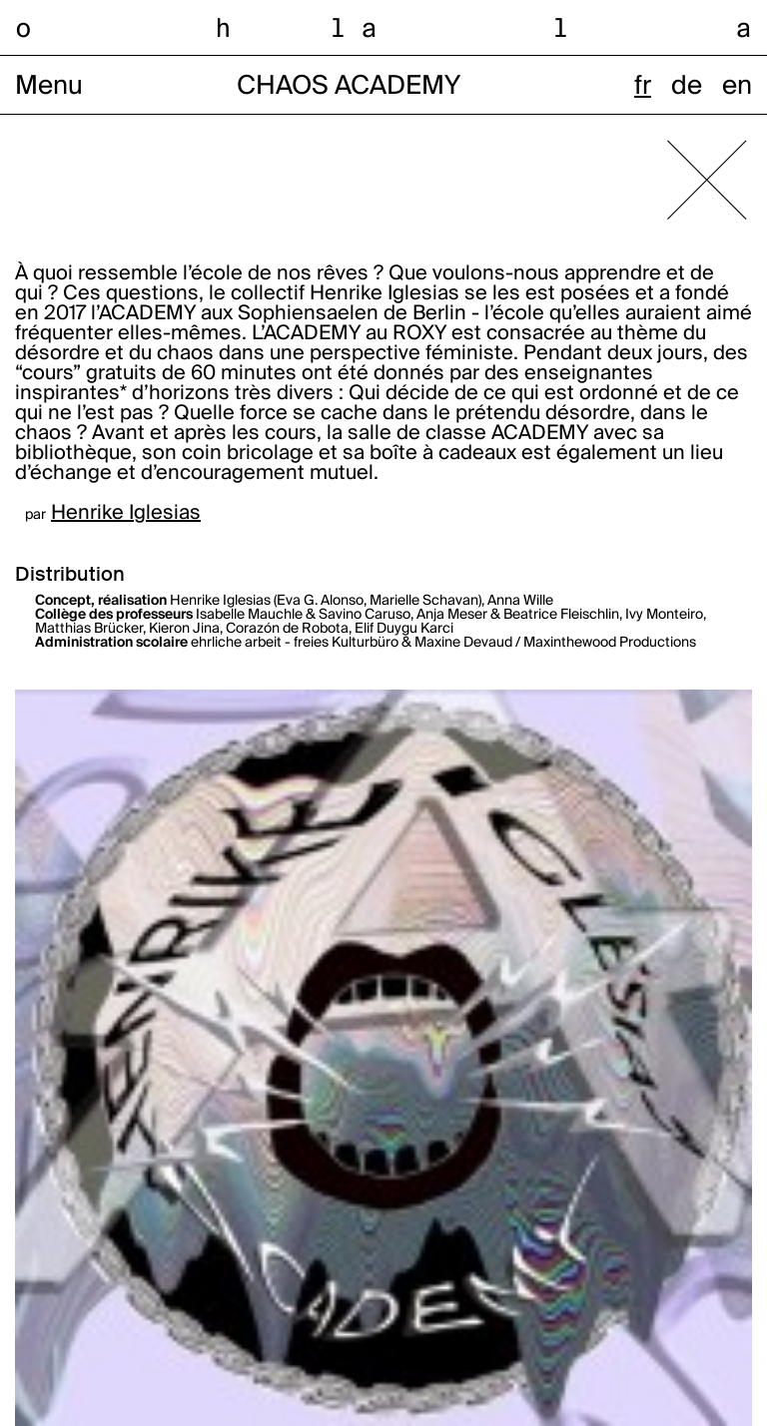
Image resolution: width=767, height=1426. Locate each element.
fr (642, 87)
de (686, 87)
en (737, 87)
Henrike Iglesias (126, 514)
